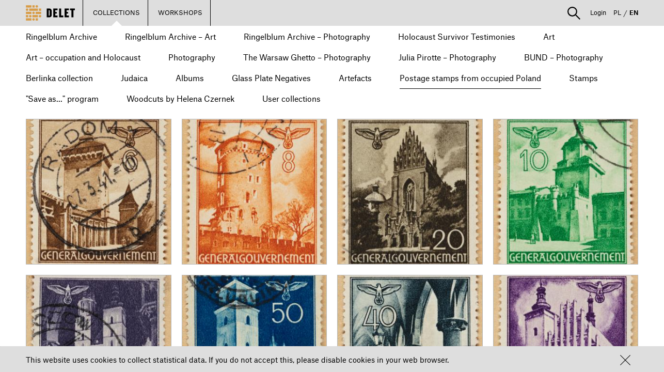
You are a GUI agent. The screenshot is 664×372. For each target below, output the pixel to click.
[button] (625, 360)
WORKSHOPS (180, 12)
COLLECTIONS (116, 12)
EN (633, 12)
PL (617, 12)
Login (598, 12)
